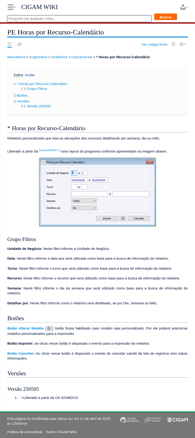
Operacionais (81, 57)
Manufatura (16, 57)
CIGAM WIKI (39, 6)
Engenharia (38, 57)
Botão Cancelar (20, 353)
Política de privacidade (25, 432)
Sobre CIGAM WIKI (61, 432)
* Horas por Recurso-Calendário (123, 57)
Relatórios (59, 57)
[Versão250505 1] (49, 150)
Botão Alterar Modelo (25, 328)
